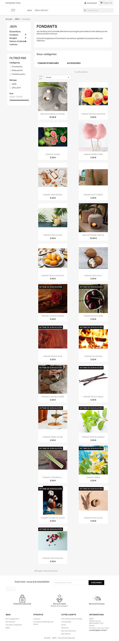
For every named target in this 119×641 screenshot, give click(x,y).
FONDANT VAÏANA (93, 477)
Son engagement (12, 619)
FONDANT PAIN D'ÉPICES (52, 195)
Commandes (66, 622)
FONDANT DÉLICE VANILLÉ (93, 397)
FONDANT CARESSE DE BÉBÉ (52, 397)
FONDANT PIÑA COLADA (52, 235)
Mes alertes (66, 634)
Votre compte (68, 614)
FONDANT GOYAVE (53, 154)
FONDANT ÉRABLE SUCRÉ (53, 437)
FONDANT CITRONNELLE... (53, 477)
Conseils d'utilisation (13, 625)
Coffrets (13, 44)
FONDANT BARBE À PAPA (93, 154)
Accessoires (17, 66)
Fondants (14, 35)
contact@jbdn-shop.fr (98, 630)
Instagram (13, 589)
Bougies (13, 38)
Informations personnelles (71, 619)
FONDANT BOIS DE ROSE (52, 356)
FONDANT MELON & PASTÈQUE (93, 114)
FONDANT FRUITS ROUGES (52, 558)
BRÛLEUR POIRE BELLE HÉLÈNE (53, 114)
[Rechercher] (98, 10)
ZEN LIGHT (16, 88)
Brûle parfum (17, 70)
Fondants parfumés (19, 74)
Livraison (36, 619)
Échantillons (15, 31)
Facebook (8, 589)
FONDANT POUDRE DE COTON (53, 518)
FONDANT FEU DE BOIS (93, 356)
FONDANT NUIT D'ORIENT (93, 195)
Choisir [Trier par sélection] (58, 77)
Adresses (65, 628)
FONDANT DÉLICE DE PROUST (52, 275)
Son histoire (10, 622)
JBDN (29, 10)
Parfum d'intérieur (18, 41)
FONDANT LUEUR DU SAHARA (52, 316)
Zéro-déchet (41, 10)
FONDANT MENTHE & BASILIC (93, 437)
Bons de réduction (68, 631)
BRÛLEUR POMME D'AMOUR (93, 235)
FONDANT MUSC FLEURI (93, 518)
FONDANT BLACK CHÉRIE (93, 316)
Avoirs (63, 625)
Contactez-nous (13, 3)
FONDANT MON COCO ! (93, 275)
